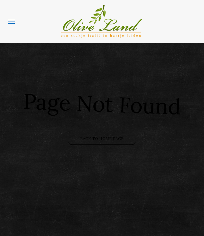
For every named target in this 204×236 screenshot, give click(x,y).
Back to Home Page (102, 138)
